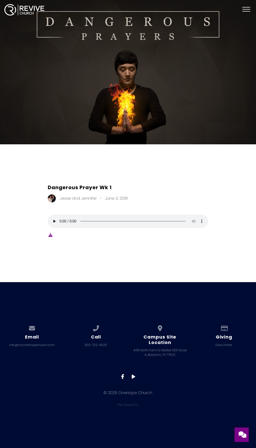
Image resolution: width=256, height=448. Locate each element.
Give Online (224, 345)
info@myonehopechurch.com (32, 345)
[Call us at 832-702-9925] (96, 327)
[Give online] (224, 327)
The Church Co (128, 405)
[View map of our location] (160, 327)
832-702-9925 (96, 345)
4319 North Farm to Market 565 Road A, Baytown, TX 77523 (160, 352)
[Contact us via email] (32, 327)
